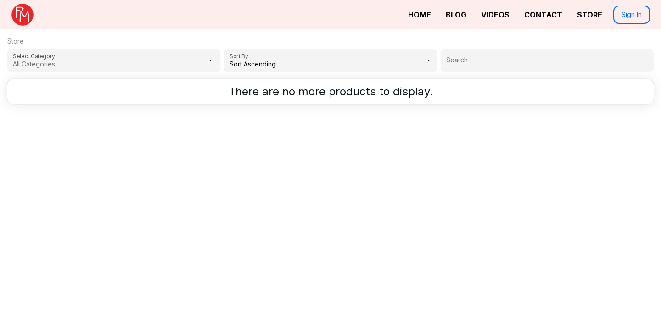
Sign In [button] (632, 14)
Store (15, 41)
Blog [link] (456, 14)
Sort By (239, 56)
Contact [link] (543, 14)
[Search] (547, 60)
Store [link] (589, 14)
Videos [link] (495, 14)
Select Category (34, 56)
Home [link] (419, 14)
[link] (22, 14)
